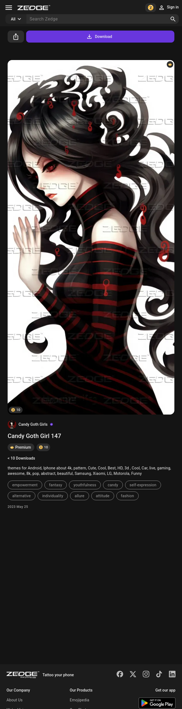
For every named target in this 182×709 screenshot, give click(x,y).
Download (99, 36)
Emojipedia (79, 700)
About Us (15, 700)
